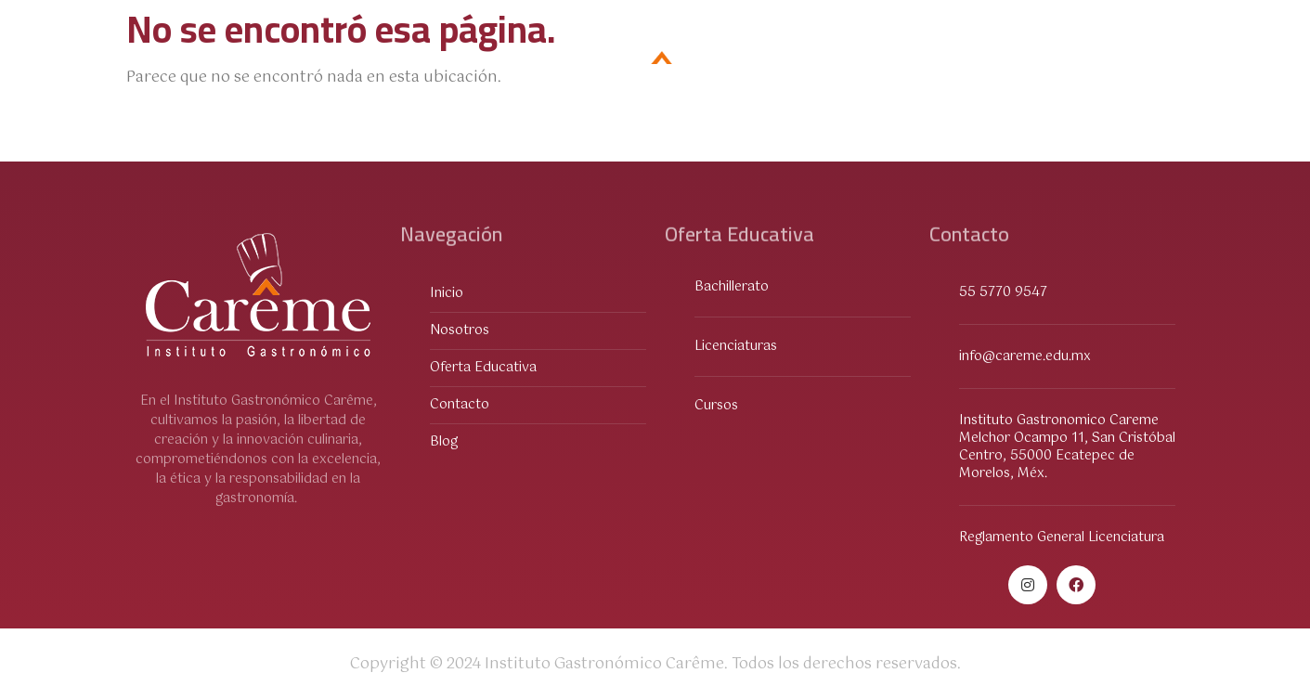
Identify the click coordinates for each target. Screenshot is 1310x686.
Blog (1146, 63)
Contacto (1051, 63)
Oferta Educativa (219, 64)
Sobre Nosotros (391, 63)
